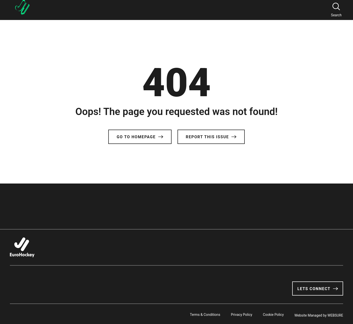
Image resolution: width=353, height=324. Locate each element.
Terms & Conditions (195, 314)
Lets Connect (317, 288)
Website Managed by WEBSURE (318, 314)
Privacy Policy (235, 314)
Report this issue (211, 137)
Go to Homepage (140, 137)
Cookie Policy (270, 314)
